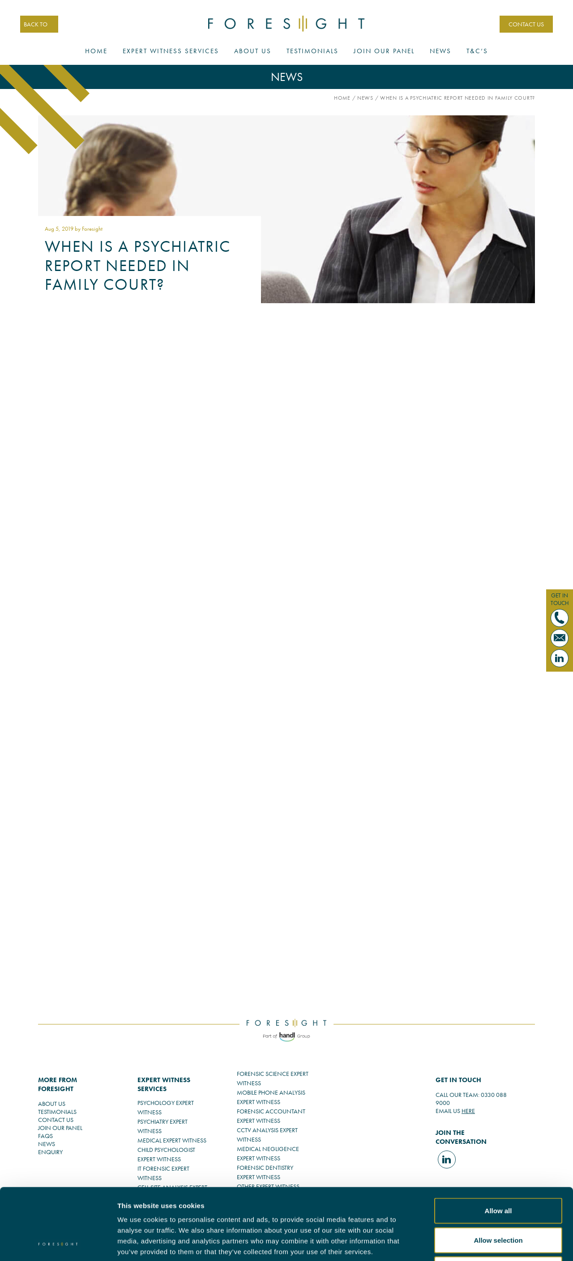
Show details (506, 1243)
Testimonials (312, 51)
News (440, 51)
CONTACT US (526, 24)
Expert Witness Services (171, 51)
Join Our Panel (384, 51)
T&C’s (477, 51)
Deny (498, 1202)
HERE (468, 1111)
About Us (252, 51)
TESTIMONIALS (57, 1112)
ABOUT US (51, 1104)
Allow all (498, 1143)
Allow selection (498, 1173)
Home (96, 51)
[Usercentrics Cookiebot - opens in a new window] (58, 1243)
